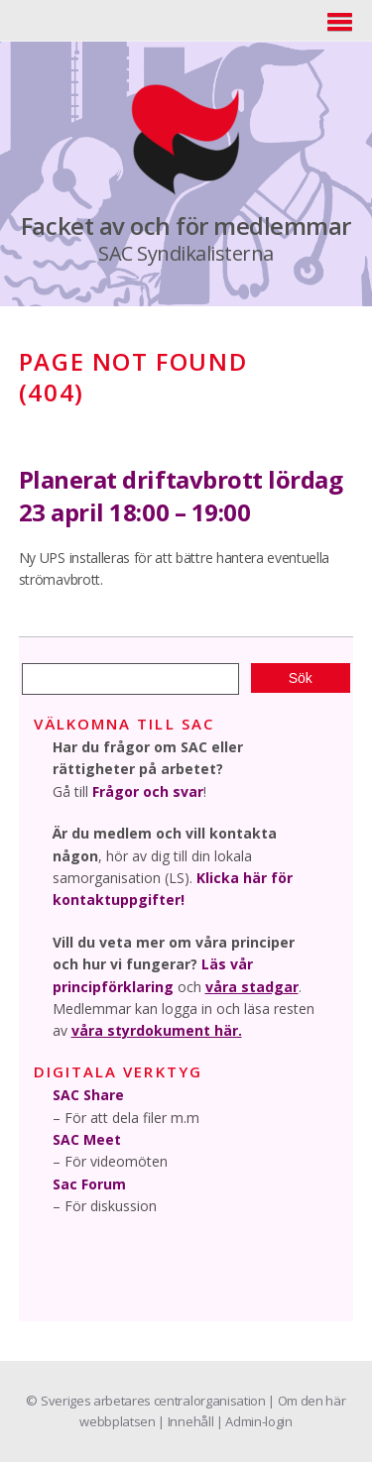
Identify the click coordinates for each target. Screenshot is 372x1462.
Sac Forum (89, 1184)
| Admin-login (254, 1421)
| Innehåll (186, 1421)
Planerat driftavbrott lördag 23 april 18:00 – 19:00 (181, 496)
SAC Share (88, 1094)
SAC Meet (87, 1139)
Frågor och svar (147, 791)
